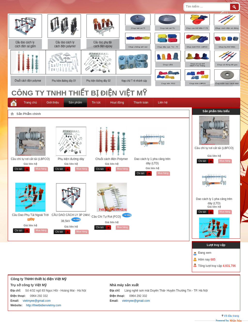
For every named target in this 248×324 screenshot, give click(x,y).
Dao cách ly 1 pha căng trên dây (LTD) (214, 201)
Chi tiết (19, 169)
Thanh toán (141, 102)
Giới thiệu (52, 102)
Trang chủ (30, 102)
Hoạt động (117, 102)
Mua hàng (41, 168)
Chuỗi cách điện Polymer (111, 159)
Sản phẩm (75, 102)
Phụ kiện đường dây (71, 159)
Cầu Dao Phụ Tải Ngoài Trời (30, 215)
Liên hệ (163, 102)
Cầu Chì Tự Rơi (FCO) (106, 216)
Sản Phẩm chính (28, 114)
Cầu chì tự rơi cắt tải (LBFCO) (30, 159)
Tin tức (96, 102)
